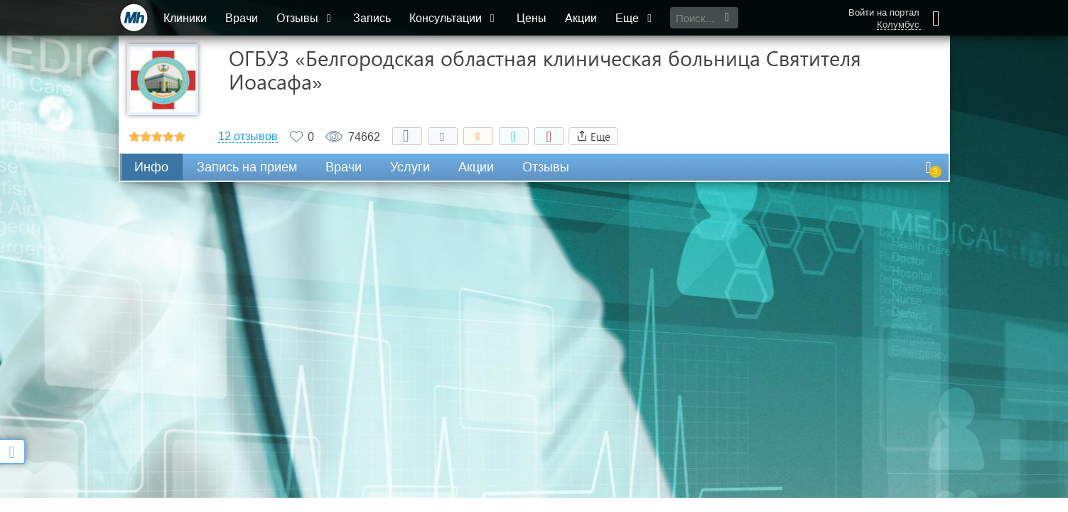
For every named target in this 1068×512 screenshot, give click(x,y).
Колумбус (898, 25)
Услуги (410, 167)
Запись (372, 18)
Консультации (453, 18)
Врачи (241, 18)
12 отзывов (248, 136)
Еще (635, 18)
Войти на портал (883, 12)
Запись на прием (247, 167)
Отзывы (305, 18)
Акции (581, 18)
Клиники (185, 18)
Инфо (151, 167)
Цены (531, 18)
